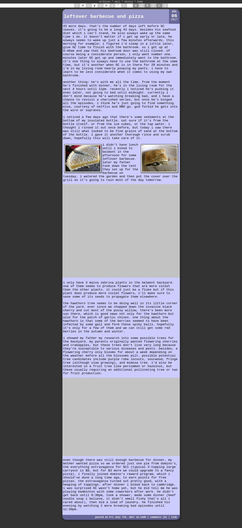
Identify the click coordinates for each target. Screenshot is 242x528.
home (140, 1)
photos (129, 1)
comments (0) (158, 517)
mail (117, 1)
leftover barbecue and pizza (104, 16)
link (174, 517)
